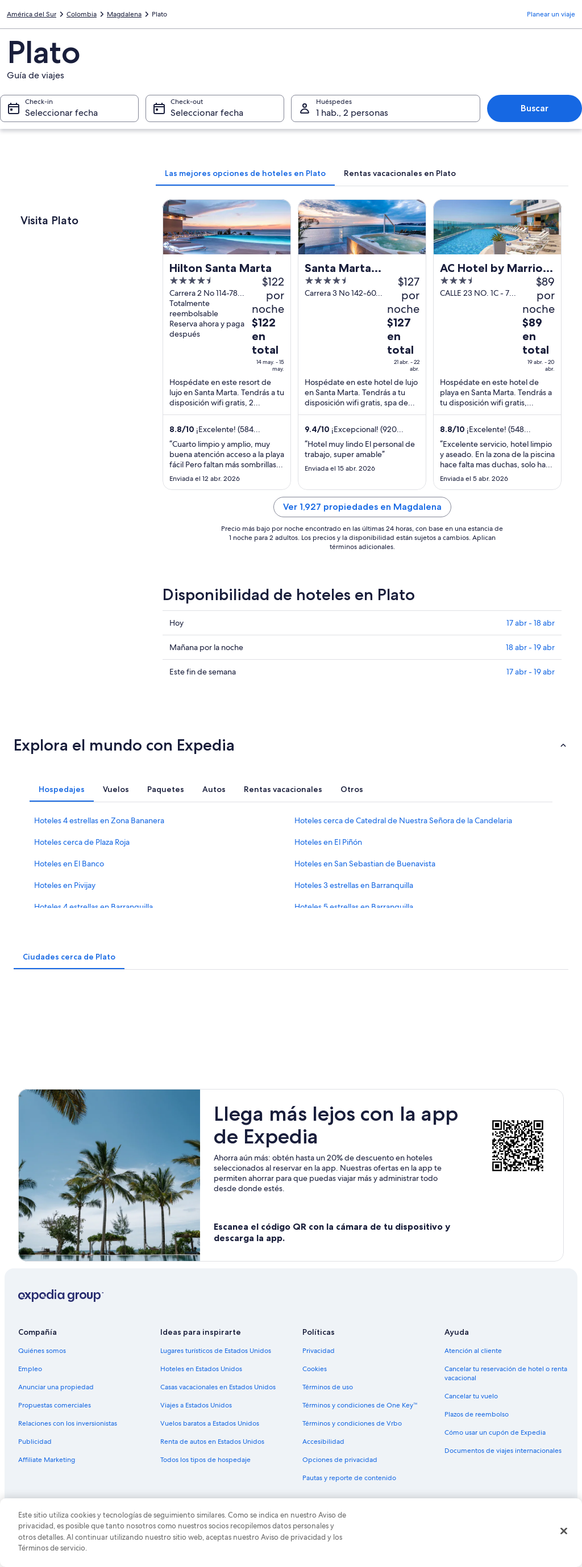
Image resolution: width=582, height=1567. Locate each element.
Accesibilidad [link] (323, 1441)
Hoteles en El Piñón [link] (328, 842)
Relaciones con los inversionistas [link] (67, 1423)
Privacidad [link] (318, 1350)
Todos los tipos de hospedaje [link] (205, 1459)
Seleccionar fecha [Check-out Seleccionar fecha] (207, 113)
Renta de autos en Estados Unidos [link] (212, 1441)
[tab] (245, 173)
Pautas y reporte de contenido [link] (349, 1477)
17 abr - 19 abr (530, 672)
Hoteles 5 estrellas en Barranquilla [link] (353, 907)
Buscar (534, 108)
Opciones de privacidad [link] (339, 1459)
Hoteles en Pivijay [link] (64, 885)
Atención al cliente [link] (473, 1350)
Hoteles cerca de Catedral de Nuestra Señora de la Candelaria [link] (403, 820)
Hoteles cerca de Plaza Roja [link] (82, 842)
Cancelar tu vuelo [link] (471, 1396)
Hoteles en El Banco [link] (69, 863)
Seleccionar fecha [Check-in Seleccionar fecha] (61, 113)
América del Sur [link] (31, 14)
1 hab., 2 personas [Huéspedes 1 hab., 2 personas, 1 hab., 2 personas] (352, 113)
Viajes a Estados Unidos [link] (196, 1405)
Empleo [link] (30, 1368)
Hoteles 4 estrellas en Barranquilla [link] (93, 907)
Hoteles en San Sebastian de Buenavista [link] (364, 863)
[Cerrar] (563, 1531)
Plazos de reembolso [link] (476, 1414)
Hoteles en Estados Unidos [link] (201, 1368)
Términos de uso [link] (327, 1387)
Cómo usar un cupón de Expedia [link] (495, 1432)
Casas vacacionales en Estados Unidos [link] (218, 1387)
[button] (291, 745)
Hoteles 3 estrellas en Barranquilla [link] (353, 885)
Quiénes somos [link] (42, 1350)
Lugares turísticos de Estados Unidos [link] (215, 1350)
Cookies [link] (314, 1368)
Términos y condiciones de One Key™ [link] (360, 1405)
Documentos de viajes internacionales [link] (503, 1450)
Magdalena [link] (124, 14)
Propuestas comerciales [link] (54, 1405)
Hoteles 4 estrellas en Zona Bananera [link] (99, 820)
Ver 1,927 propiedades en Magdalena (362, 506)
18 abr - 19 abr (530, 647)
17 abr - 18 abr (530, 623)
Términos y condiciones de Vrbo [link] (352, 1423)
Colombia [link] (81, 14)
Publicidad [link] (35, 1441)
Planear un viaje (551, 14)
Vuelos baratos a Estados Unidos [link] (209, 1423)
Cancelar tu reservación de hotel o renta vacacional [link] (505, 1373)
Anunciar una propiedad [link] (56, 1387)
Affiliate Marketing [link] (46, 1459)
